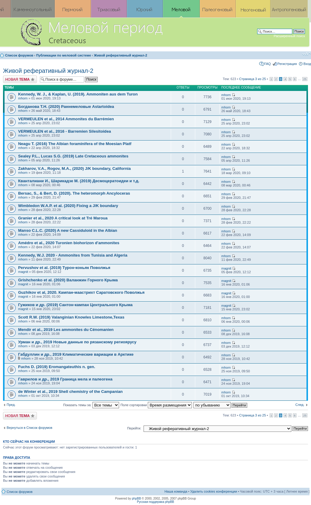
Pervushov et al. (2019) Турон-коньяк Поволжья (64, 267)
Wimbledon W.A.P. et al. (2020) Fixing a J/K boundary (68, 205)
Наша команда (175, 491)
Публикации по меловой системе (63, 55)
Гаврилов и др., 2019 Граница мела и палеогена (65, 379)
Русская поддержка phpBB (155, 501)
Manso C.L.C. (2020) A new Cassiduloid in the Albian (67, 230)
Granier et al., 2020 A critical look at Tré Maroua (63, 218)
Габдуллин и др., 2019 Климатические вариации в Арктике (76, 354)
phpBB (136, 498)
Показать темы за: (91, 405)
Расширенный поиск (289, 36)
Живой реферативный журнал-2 (120, 55)
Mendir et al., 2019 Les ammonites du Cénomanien (66, 329)
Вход (307, 64)
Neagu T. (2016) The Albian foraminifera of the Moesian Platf (74, 143)
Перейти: (134, 428)
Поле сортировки (156, 405)
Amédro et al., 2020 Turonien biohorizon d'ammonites (68, 243)
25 (304, 79)
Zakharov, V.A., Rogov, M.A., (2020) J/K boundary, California (74, 168)
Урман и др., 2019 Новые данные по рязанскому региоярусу (77, 342)
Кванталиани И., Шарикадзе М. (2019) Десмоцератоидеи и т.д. (78, 181)
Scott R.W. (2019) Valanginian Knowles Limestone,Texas (71, 317)
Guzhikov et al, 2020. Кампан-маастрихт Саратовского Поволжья (81, 292)
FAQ (267, 64)
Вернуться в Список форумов (29, 427)
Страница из (252, 79)
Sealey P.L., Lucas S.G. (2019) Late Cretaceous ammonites (73, 156)
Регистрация (287, 64)
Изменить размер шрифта (306, 54)
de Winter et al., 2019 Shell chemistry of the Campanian (70, 391)
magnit (23, 272)
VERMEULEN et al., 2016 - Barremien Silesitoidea (64, 131)
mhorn (23, 98)
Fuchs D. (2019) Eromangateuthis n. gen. (56, 366)
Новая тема (20, 79)
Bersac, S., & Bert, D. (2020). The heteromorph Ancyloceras (74, 193)
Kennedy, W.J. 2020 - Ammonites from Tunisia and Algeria (72, 255)
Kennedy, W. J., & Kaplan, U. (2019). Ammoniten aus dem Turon (78, 94)
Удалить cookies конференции (213, 491)
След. (299, 404)
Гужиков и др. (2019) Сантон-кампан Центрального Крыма (75, 305)
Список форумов (19, 55)
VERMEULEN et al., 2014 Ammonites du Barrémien (66, 119)
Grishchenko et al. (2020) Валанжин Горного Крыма (68, 280)
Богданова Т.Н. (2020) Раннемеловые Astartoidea (66, 106)
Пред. (11, 404)
